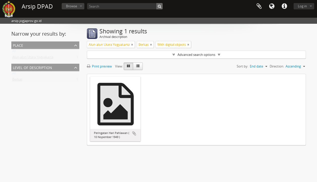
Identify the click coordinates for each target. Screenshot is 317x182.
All (14, 52)
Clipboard (259, 6)
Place (18, 44)
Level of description (32, 67)
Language (271, 6)
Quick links (284, 6)
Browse (71, 6)
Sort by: (242, 66)
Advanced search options (196, 54)
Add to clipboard (134, 133)
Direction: (277, 66)
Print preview (99, 66)
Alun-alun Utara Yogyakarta (32, 58)
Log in (302, 6)
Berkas (17, 80)
